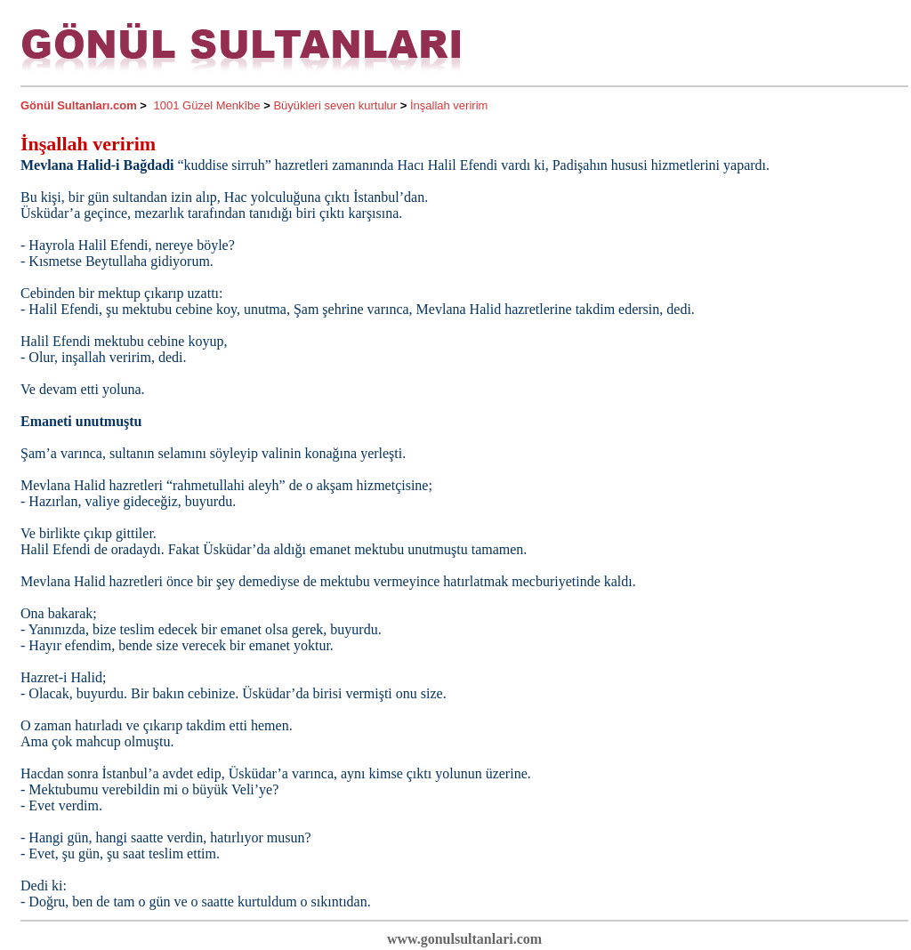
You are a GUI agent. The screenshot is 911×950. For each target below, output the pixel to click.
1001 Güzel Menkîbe (207, 105)
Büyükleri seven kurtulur (335, 105)
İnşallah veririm (449, 105)
